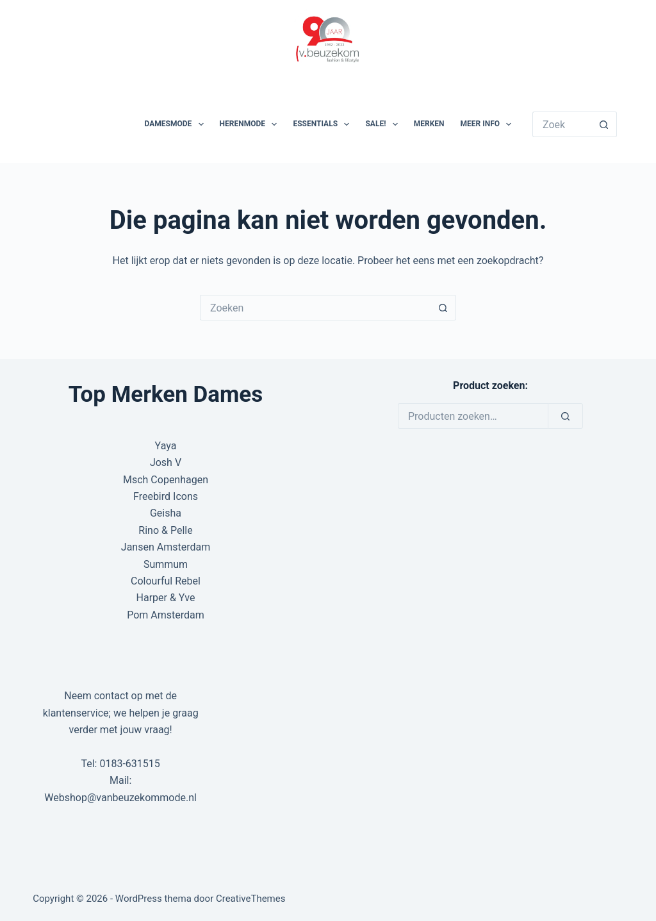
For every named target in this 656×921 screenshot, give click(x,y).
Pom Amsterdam (165, 615)
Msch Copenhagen (165, 480)
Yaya (166, 446)
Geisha (165, 513)
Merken (429, 123)
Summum (166, 564)
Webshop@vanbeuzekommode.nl (120, 798)
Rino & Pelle (165, 530)
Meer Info (489, 124)
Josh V (165, 462)
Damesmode (177, 124)
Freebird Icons (165, 496)
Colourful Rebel (166, 581)
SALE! (383, 124)
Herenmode (251, 124)
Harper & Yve (165, 598)
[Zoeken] (565, 416)
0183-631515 (129, 764)
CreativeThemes (251, 898)
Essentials (323, 124)
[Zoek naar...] (561, 124)
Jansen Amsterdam (165, 547)
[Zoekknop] (604, 124)
